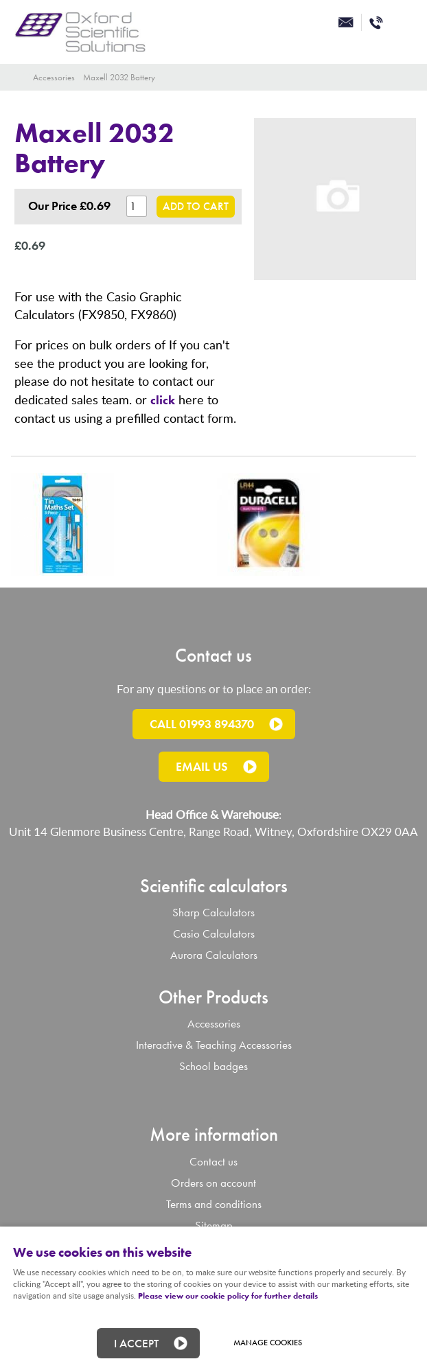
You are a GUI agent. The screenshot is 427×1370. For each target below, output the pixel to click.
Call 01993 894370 (202, 724)
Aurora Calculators (213, 955)
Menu (403, 24)
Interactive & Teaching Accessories (214, 1045)
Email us (202, 766)
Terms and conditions (214, 1204)
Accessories (54, 77)
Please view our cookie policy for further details (228, 1296)
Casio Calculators (214, 934)
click (162, 400)
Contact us (213, 1161)
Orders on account (213, 1183)
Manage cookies (267, 1342)
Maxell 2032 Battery (119, 77)
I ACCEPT (136, 1343)
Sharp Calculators (213, 912)
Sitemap (214, 1225)
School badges (213, 1066)
